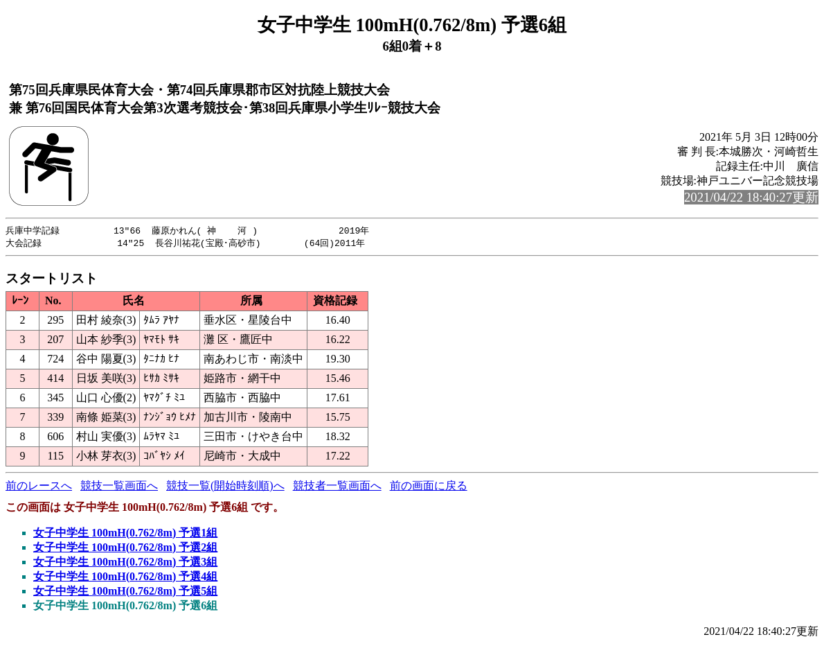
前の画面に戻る (428, 487)
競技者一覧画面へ (337, 487)
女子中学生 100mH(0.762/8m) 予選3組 (125, 563)
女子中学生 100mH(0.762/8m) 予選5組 (125, 592)
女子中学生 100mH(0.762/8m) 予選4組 (125, 578)
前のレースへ (39, 487)
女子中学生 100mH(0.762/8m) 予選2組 (125, 549)
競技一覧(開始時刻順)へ (225, 487)
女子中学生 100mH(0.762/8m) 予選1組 (125, 534)
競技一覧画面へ (119, 487)
